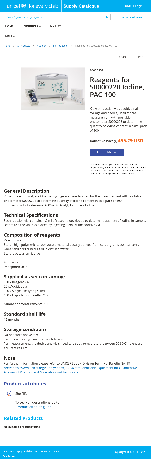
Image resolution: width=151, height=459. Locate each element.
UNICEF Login (134, 6)
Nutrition (41, 45)
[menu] (38, 32)
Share (123, 57)
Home (7, 45)
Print (141, 57)
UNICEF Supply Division (18, 451)
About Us (41, 451)
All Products (23, 45)
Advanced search (133, 17)
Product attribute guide (34, 407)
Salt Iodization (60, 45)
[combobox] (57, 17)
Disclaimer (10, 456)
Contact (54, 451)
